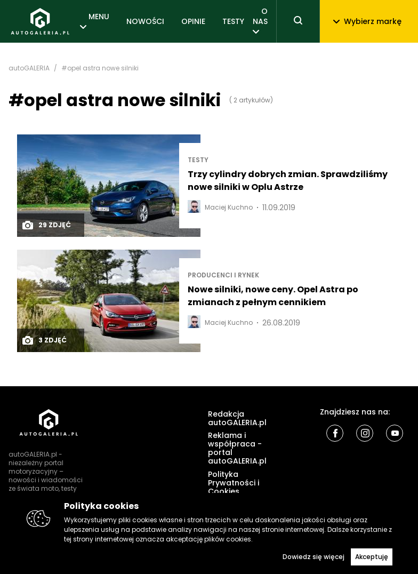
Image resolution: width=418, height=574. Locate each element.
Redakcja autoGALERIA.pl (237, 418)
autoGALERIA (29, 68)
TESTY (233, 21)
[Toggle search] (298, 21)
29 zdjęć (46, 225)
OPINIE (193, 21)
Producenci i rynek (223, 275)
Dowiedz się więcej (313, 556)
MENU (99, 16)
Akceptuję (371, 556)
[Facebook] (334, 433)
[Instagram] (364, 433)
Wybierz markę (367, 21)
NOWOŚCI (145, 21)
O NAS (260, 16)
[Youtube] (394, 433)
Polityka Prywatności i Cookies (233, 483)
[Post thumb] (108, 185)
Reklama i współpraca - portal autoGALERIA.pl (237, 448)
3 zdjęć (44, 340)
